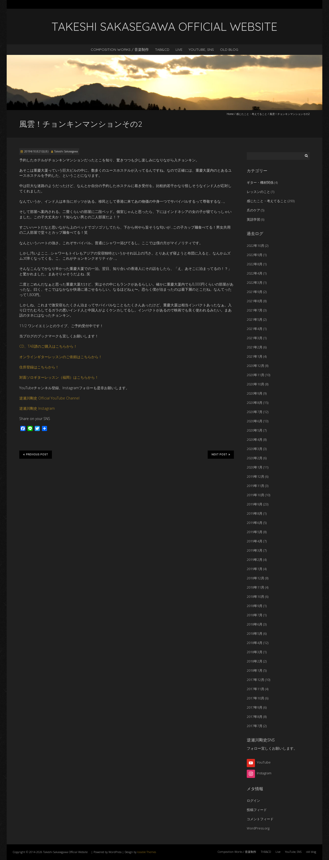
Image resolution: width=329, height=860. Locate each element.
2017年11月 (255, 689)
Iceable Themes (146, 852)
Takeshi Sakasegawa (66, 151)
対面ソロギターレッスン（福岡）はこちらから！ (58, 377)
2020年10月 (255, 384)
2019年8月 (254, 513)
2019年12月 (255, 476)
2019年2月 (254, 559)
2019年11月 (255, 485)
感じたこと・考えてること (251, 114)
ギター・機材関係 (260, 182)
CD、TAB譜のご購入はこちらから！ (48, 346)
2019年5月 (254, 532)
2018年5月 (254, 633)
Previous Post (35, 454)
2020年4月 (254, 439)
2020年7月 (254, 411)
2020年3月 (254, 448)
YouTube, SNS (201, 49)
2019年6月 (254, 522)
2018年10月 (255, 596)
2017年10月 (255, 698)
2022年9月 (254, 254)
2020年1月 (254, 467)
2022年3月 (254, 282)
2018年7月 (254, 615)
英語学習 (253, 219)
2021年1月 (254, 356)
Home (230, 114)
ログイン (253, 800)
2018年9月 (254, 605)
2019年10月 (255, 495)
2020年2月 (254, 458)
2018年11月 (255, 587)
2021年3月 (254, 338)
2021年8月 (254, 301)
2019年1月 (254, 568)
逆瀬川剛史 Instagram (37, 408)
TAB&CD (162, 49)
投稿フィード (257, 809)
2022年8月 (254, 264)
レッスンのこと (258, 191)
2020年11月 (255, 375)
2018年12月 (255, 578)
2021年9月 (254, 291)
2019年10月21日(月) (36, 151)
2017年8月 (254, 716)
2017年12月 (255, 679)
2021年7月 (254, 310)
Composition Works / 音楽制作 (120, 49)
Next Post (221, 454)
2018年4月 (254, 642)
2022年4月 (254, 273)
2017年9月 (254, 707)
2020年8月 (254, 402)
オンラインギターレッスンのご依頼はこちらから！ (60, 356)
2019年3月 (254, 550)
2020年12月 (255, 365)
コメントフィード (260, 819)
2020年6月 (254, 421)
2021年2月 (254, 347)
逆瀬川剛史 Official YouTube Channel (49, 398)
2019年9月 (254, 504)
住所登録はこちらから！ (39, 367)
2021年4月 (254, 328)
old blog (229, 49)
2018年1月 (254, 670)
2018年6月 (254, 624)
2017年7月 (254, 726)
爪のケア (253, 210)
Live (179, 49)
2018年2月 (254, 661)
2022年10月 (255, 245)
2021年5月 (254, 319)
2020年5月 (254, 430)
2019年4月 (254, 541)
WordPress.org (258, 828)
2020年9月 (254, 393)
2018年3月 (254, 652)
